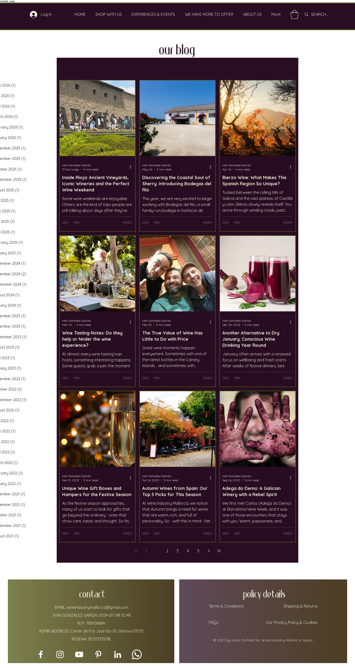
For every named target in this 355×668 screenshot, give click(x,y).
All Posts (67, 67)
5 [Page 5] (198, 550)
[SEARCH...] (326, 14)
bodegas (219, 67)
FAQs (213, 622)
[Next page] (208, 550)
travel (136, 67)
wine (90, 67)
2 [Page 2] (167, 550)
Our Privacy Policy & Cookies (292, 622)
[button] (289, 68)
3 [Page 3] (177, 550)
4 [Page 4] (188, 550)
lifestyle (112, 67)
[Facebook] (41, 654)
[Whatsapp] (137, 654)
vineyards (190, 67)
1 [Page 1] (157, 550)
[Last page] (218, 550)
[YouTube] (79, 654)
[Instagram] (60, 654)
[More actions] (132, 167)
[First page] (136, 550)
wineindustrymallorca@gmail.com (97, 607)
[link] (294, 14)
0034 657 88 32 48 (115, 615)
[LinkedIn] (118, 654)
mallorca (161, 67)
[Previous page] (146, 550)
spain (243, 67)
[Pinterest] (98, 654)
